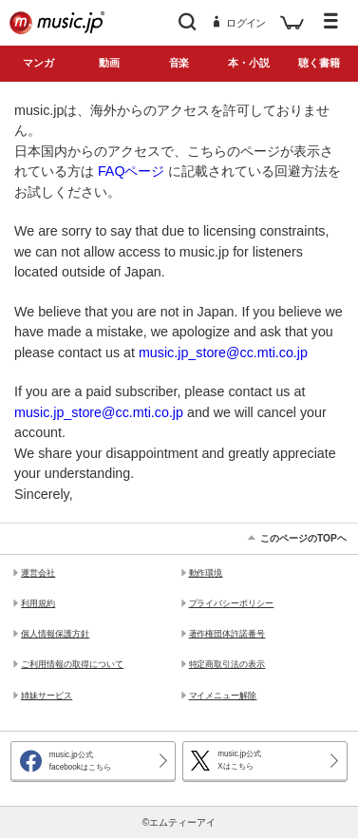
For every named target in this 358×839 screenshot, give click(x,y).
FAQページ (131, 171)
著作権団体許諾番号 (227, 634)
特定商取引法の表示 (227, 664)
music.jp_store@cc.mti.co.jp (223, 352)
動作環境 (206, 573)
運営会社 (38, 573)
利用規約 (38, 603)
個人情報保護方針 (55, 634)
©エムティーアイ (179, 822)
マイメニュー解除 (223, 695)
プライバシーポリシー (231, 603)
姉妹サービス (46, 695)
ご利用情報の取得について (72, 664)
